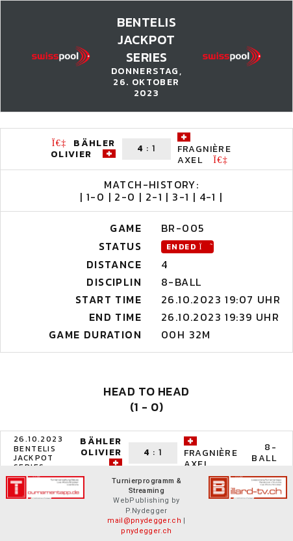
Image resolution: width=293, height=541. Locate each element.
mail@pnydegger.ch (144, 520)
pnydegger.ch (146, 531)
